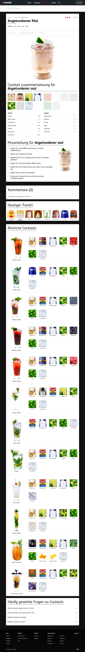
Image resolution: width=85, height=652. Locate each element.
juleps (26, 26)
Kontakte (36, 638)
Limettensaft (11, 122)
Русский (62, 641)
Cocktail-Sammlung (22, 638)
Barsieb (46, 122)
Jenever (10, 116)
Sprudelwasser (12, 125)
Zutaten (54, 3)
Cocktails (46, 3)
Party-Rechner (21, 636)
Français (62, 636)
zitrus (19, 26)
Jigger (45, 125)
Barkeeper (37, 3)
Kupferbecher (48, 116)
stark (15, 26)
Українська (62, 638)
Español (50, 641)
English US (50, 643)
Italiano (61, 643)
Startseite (10, 17)
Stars (19, 641)
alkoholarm (10, 26)
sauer (23, 26)
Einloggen (79, 2)
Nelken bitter (11, 119)
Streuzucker (11, 132)
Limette (10, 128)
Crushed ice (11, 135)
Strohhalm (47, 132)
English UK (50, 636)
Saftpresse (47, 128)
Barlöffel (46, 119)
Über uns (36, 636)
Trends (29, 3)
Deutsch (50, 638)
